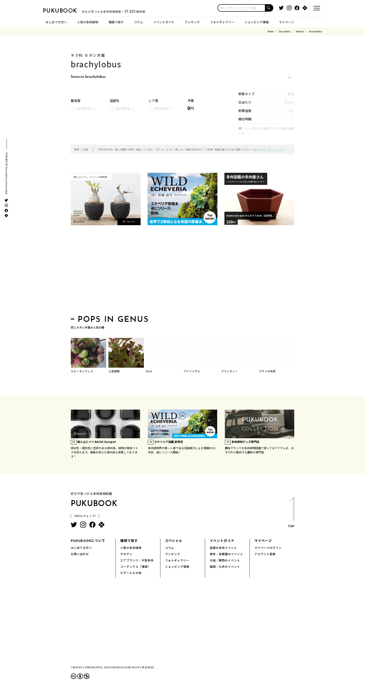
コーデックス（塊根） (135, 566)
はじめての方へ (56, 22)
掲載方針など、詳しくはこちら (268, 149)
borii (149, 371)
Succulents (285, 31)
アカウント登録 (265, 554)
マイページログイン (268, 548)
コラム (138, 22)
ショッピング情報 (256, 22)
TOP (290, 513)
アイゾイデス (192, 371)
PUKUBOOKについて (88, 540)
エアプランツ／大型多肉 (137, 560)
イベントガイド (163, 22)
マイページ (286, 22)
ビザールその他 (131, 573)
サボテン (126, 554)
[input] (241, 8)
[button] (269, 8)
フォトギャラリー (222, 22)
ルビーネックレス (82, 371)
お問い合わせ (80, 554)
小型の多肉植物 (131, 548)
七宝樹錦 (114, 371)
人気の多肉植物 (87, 22)
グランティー (229, 371)
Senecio (300, 31)
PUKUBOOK (66, 10)
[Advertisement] (182, 271)
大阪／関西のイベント (225, 560)
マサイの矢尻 (267, 371)
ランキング (192, 22)
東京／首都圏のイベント (226, 554)
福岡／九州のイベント (225, 566)
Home (270, 31)
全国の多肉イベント (223, 548)
